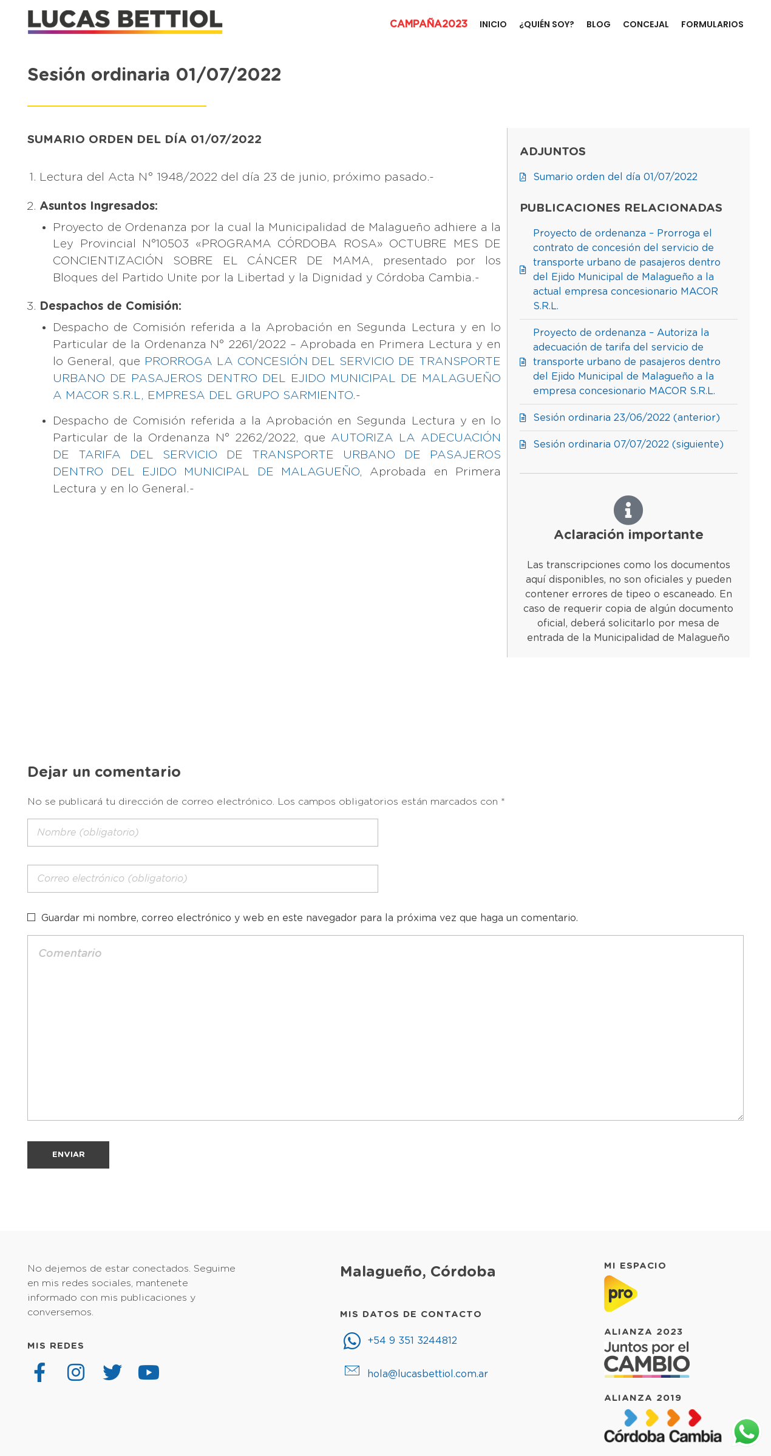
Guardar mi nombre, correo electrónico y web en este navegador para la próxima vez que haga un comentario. (309, 918)
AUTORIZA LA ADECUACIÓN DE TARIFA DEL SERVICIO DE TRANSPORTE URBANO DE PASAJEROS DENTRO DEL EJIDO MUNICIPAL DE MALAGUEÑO (277, 455)
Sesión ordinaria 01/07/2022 (154, 75)
